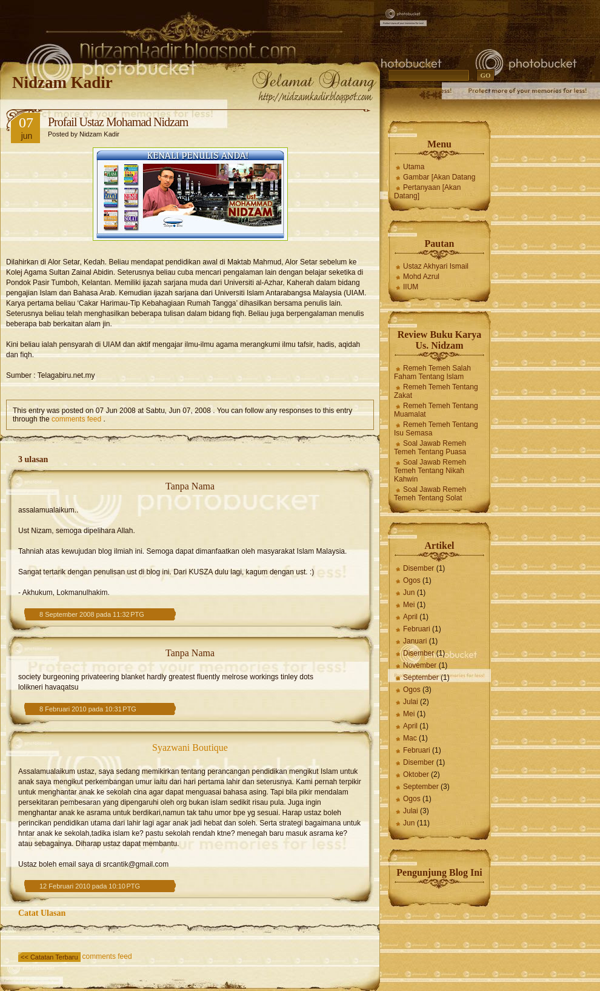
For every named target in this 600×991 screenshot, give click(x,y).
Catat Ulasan (41, 913)
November (419, 665)
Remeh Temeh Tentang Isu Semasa (436, 428)
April (410, 617)
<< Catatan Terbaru (49, 957)
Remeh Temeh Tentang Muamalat (436, 409)
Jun (409, 592)
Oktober (416, 774)
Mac (410, 738)
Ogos (412, 580)
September (421, 677)
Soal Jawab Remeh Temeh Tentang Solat (430, 493)
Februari (416, 629)
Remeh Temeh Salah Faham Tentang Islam (432, 372)
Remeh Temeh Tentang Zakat (436, 391)
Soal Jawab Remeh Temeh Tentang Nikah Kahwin (430, 470)
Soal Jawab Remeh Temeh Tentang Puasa (430, 447)
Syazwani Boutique (190, 747)
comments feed (76, 419)
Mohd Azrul (421, 276)
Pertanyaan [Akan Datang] (427, 191)
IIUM (410, 287)
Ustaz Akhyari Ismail (435, 266)
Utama (413, 167)
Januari (415, 641)
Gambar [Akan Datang (439, 177)
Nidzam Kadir (62, 82)
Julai (410, 701)
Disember (418, 568)
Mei (409, 604)
